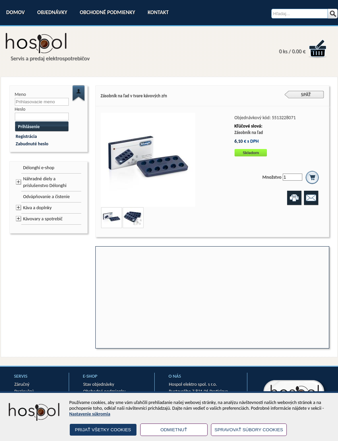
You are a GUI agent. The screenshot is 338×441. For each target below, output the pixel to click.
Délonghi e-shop (39, 168)
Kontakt (158, 12)
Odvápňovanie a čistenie (46, 196)
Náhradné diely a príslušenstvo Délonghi (45, 182)
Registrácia (26, 136)
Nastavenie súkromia (90, 414)
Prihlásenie (29, 127)
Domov (15, 12)
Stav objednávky (98, 384)
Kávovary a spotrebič (43, 219)
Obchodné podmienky (107, 12)
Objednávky (52, 12)
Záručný (22, 384)
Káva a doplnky (37, 208)
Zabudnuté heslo (32, 144)
